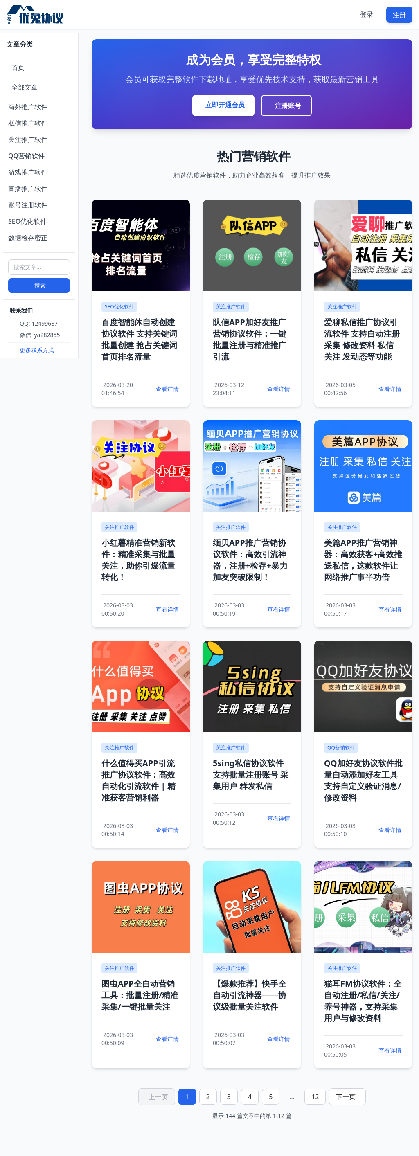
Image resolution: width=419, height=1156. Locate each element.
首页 (18, 67)
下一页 (346, 1096)
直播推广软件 (27, 188)
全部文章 (24, 87)
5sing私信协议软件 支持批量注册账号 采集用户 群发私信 (250, 775)
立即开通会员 (225, 104)
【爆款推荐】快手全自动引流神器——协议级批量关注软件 (249, 995)
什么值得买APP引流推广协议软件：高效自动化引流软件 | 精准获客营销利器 (138, 780)
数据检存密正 (27, 237)
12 (315, 1096)
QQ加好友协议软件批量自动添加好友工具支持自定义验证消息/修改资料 (363, 780)
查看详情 (167, 389)
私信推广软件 (27, 123)
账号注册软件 (27, 204)
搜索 (40, 285)
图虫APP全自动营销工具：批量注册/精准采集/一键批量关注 (139, 995)
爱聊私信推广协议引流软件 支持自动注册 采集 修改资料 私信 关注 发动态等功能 (362, 339)
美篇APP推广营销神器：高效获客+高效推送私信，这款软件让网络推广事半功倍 (363, 559)
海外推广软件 (27, 106)
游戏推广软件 (27, 172)
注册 (399, 14)
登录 (366, 14)
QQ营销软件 (26, 155)
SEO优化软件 (27, 221)
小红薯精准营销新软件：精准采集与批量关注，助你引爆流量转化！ (138, 559)
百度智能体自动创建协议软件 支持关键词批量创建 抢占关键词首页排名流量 (139, 339)
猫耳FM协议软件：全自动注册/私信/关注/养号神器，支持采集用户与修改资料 (363, 1000)
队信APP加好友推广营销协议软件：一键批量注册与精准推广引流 (249, 339)
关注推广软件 (27, 139)
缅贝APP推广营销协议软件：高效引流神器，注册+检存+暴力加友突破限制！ (250, 559)
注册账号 (288, 105)
